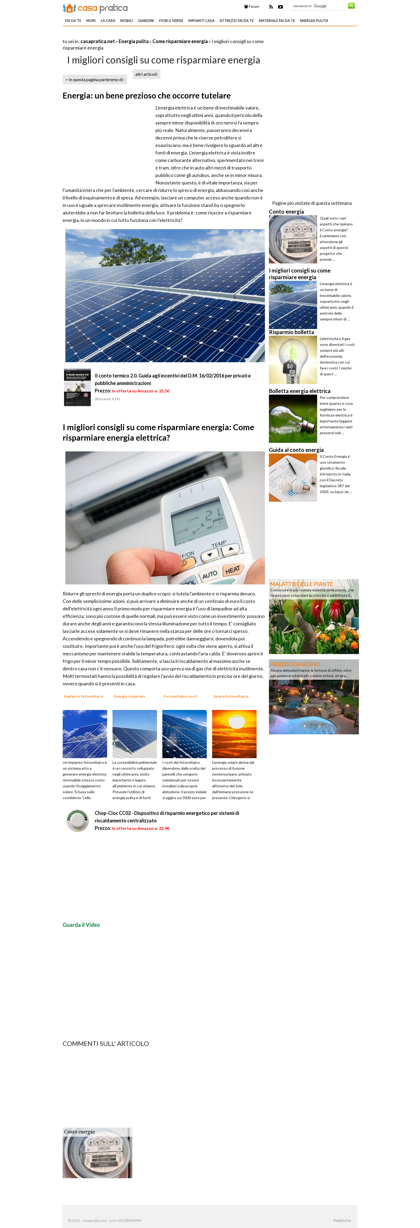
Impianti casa (201, 20)
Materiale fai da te (277, 20)
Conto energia (79, 1132)
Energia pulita (314, 20)
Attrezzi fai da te (237, 20)
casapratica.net (98, 41)
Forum (251, 6)
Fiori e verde (171, 20)
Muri (91, 20)
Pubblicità (342, 1220)
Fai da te (73, 20)
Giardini (146, 20)
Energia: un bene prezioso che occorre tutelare (147, 95)
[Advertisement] (125, 35)
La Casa (108, 20)
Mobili (126, 20)
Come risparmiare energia (180, 41)
